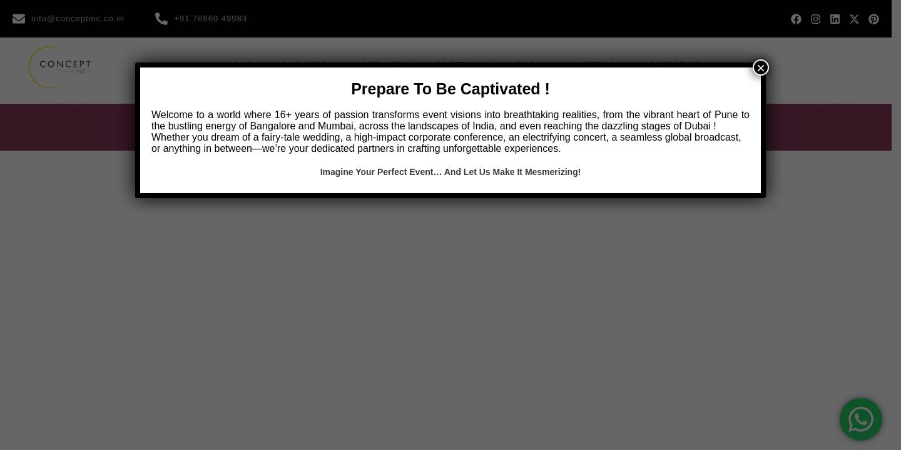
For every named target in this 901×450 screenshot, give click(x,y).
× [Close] (760, 67)
